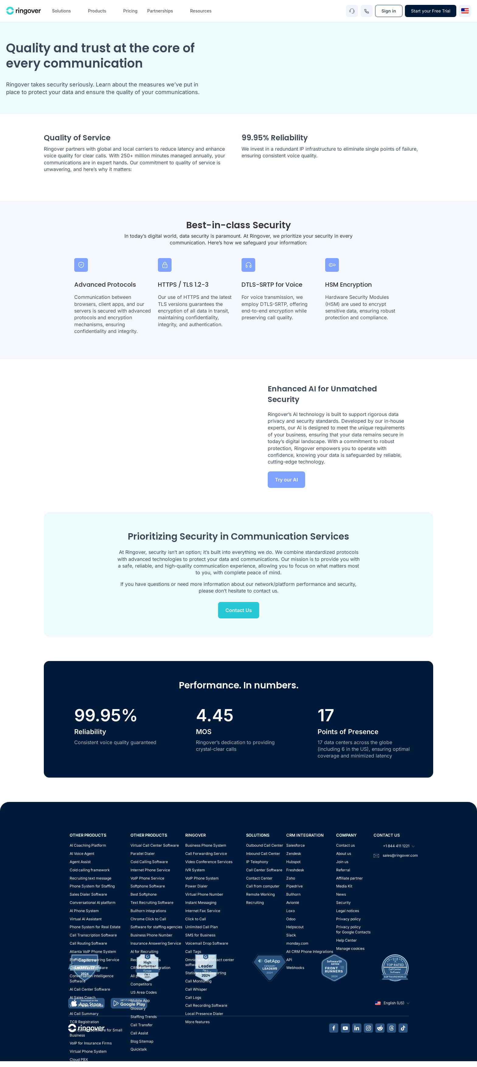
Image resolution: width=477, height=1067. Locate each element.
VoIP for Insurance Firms (91, 1043)
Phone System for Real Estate (95, 927)
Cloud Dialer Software (89, 967)
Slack (291, 935)
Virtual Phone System (88, 1051)
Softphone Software (148, 886)
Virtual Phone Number (204, 894)
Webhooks (295, 967)
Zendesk (293, 853)
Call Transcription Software (93, 935)
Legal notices (347, 910)
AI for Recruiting (144, 951)
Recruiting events (146, 959)
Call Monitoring (198, 981)
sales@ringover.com (400, 855)
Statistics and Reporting (205, 973)
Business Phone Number (151, 935)
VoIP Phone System (202, 878)
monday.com (297, 943)
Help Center (346, 940)
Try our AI (286, 480)
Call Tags (193, 951)
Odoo (290, 919)
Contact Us (238, 610)
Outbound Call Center (264, 845)
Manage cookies (350, 948)
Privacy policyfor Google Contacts (353, 929)
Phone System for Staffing (92, 886)
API (289, 959)
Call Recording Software (206, 1005)
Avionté (292, 902)
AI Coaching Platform (88, 845)
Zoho (290, 878)
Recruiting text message (90, 878)
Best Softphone (144, 894)
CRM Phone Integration (150, 967)
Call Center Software (264, 870)
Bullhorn (293, 894)
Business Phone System (205, 845)
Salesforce (295, 845)
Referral (343, 870)
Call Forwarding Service (206, 853)
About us (343, 853)
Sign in (388, 10)
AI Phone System (84, 910)
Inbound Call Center (263, 853)
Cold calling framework (90, 870)
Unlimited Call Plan (201, 927)
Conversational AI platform (93, 902)
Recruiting (255, 902)
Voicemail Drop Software (206, 943)
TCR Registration (84, 1022)
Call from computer (263, 886)
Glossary (138, 1008)
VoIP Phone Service (147, 878)
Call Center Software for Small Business (96, 1032)
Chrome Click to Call (148, 919)
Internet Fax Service (202, 910)
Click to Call (195, 919)
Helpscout (295, 927)
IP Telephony (257, 861)
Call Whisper (196, 989)
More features (197, 1022)
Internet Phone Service (150, 870)
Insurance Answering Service (156, 943)
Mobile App (140, 1000)
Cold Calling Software (149, 861)
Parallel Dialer (143, 853)
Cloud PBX (79, 1059)
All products (141, 976)
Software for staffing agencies (156, 927)
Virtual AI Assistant (86, 919)
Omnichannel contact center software (209, 962)
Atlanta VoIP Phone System (93, 951)
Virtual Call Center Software (155, 845)
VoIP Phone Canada (86, 1005)
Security (343, 902)
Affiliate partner (349, 878)
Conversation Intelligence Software (91, 978)
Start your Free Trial (430, 10)
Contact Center (259, 878)
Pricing (130, 10)
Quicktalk (139, 1049)
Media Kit (344, 886)
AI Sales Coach (83, 997)
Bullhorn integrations (148, 910)
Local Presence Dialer (204, 1013)
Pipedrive (294, 886)
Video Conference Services (208, 861)
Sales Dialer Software (88, 894)
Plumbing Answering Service (94, 959)
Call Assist (139, 1033)
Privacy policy (348, 919)
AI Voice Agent (82, 853)
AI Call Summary (84, 1013)
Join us (342, 861)
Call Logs (193, 997)
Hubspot (293, 861)
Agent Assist (80, 861)
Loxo (290, 910)
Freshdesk (295, 870)
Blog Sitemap (142, 1041)
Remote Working (260, 894)
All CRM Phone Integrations (309, 951)
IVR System (195, 870)
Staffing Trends (144, 1016)
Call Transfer (142, 1025)
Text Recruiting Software (152, 902)
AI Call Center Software (90, 989)
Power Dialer (196, 886)
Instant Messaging (200, 902)
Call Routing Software (88, 943)
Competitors (141, 984)
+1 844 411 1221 (394, 846)
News (341, 894)
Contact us (345, 845)
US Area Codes (144, 992)
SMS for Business (200, 935)
